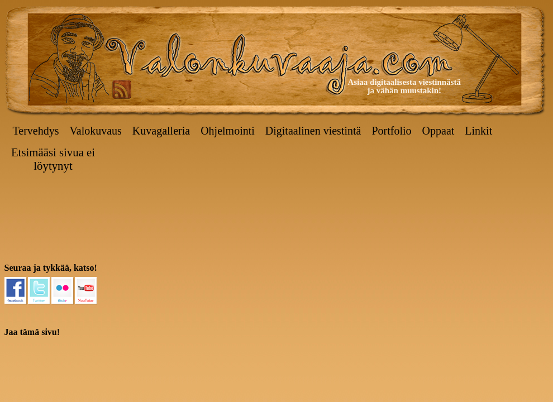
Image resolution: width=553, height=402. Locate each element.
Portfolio (391, 131)
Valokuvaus (96, 131)
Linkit (478, 131)
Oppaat (438, 131)
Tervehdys (36, 131)
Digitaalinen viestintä (313, 131)
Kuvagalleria (161, 131)
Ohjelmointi (228, 131)
